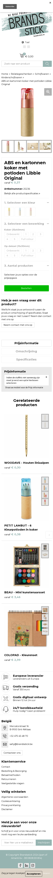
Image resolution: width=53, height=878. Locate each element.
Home (4, 74)
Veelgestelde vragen (12, 783)
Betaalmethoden (10, 775)
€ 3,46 (12, 597)
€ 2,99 (12, 659)
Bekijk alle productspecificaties (22, 193)
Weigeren (46, 873)
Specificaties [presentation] (26, 359)
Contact (5, 767)
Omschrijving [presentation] (26, 351)
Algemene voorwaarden (14, 797)
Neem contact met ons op (18, 325)
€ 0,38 (12, 534)
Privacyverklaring (11, 805)
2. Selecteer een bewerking (24, 223)
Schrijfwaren (42, 74)
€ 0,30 (12, 467)
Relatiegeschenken (21, 74)
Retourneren (8, 779)
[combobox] (22, 64)
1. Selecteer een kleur (19, 202)
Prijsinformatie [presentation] (26, 343)
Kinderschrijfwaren (11, 77)
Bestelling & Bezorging (14, 771)
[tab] (26, 343)
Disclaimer (7, 809)
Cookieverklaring (10, 801)
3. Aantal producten (18, 265)
